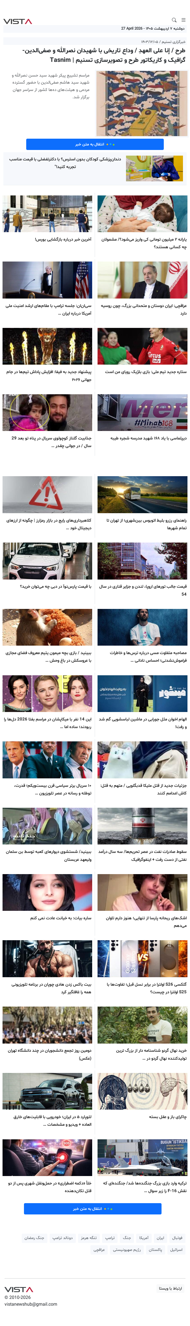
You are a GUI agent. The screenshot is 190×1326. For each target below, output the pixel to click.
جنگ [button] (127, 1238)
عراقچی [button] (99, 1250)
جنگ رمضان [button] (34, 1238)
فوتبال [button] (177, 1238)
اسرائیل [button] (176, 1250)
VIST (17, 20)
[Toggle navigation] (183, 20)
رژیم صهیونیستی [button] (127, 1250)
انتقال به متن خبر (95, 144)
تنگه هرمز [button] (89, 1238)
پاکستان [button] (155, 1250)
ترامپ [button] (110, 1238)
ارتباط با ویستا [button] (170, 1288)
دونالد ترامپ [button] (62, 1238)
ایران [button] (160, 1238)
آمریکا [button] (144, 1238)
